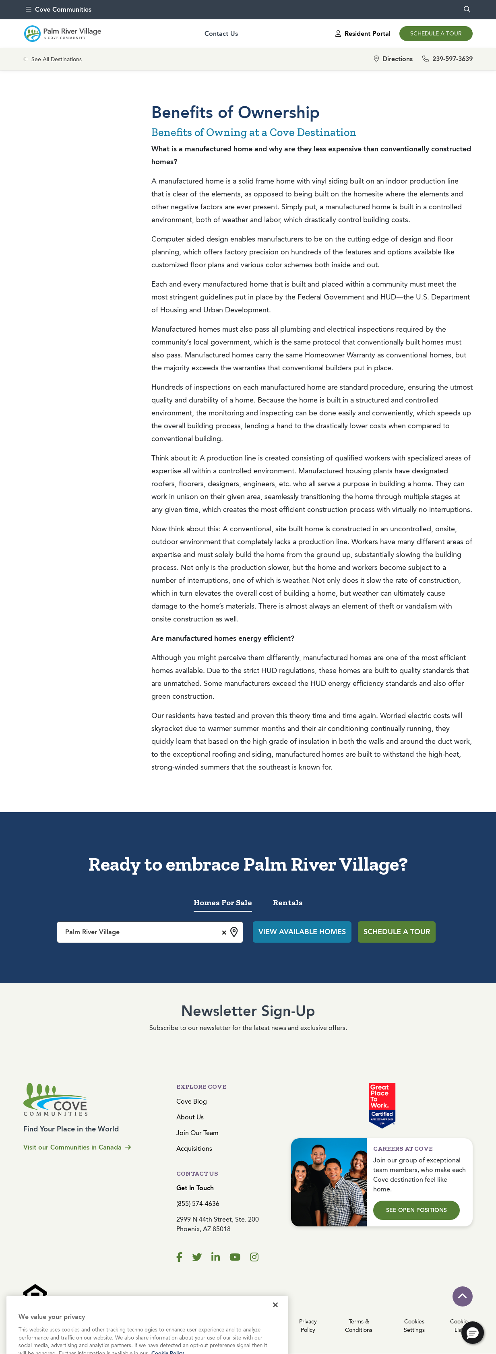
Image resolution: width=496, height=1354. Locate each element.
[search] (467, 9)
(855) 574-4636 (197, 1203)
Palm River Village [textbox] (92, 932)
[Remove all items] (223, 931)
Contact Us (221, 33)
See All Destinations (52, 59)
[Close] (275, 1323)
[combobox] (150, 932)
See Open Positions (416, 1210)
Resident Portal (363, 33)
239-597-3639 (447, 59)
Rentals (288, 902)
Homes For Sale (223, 902)
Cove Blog (191, 1101)
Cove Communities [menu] (58, 9)
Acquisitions (194, 1148)
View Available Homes (302, 932)
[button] (472, 1332)
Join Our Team (197, 1133)
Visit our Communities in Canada (77, 1147)
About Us (190, 1117)
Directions (393, 59)
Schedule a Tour (436, 33)
